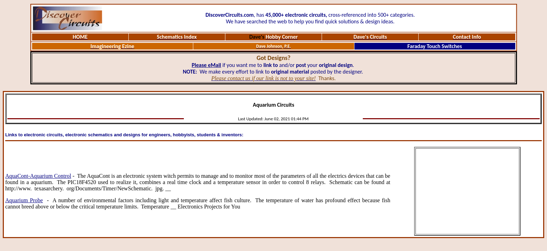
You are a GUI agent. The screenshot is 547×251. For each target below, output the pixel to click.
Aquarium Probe (24, 200)
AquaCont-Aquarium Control (38, 176)
